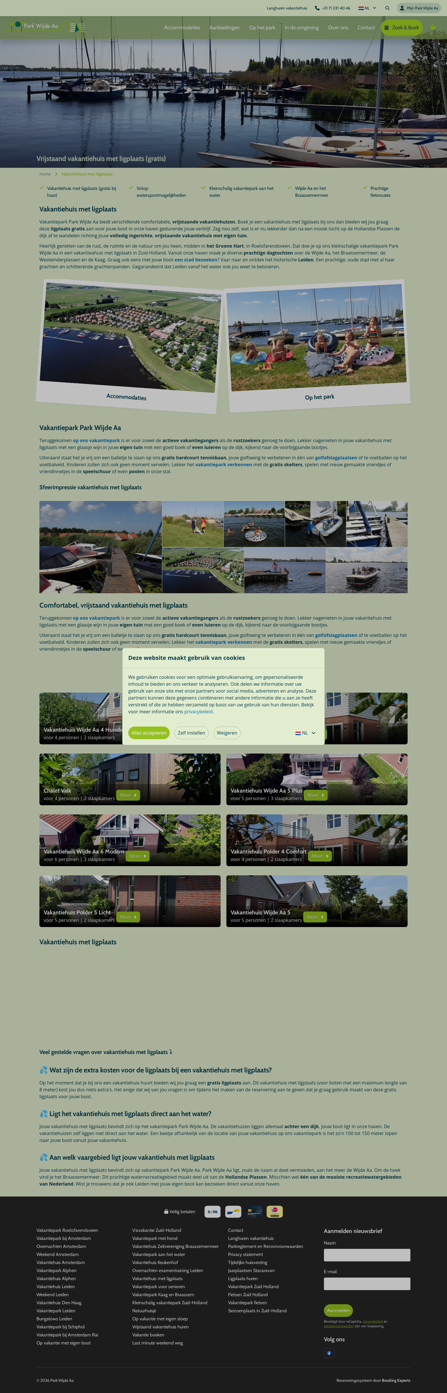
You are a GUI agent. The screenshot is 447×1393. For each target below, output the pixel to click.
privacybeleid (198, 711)
